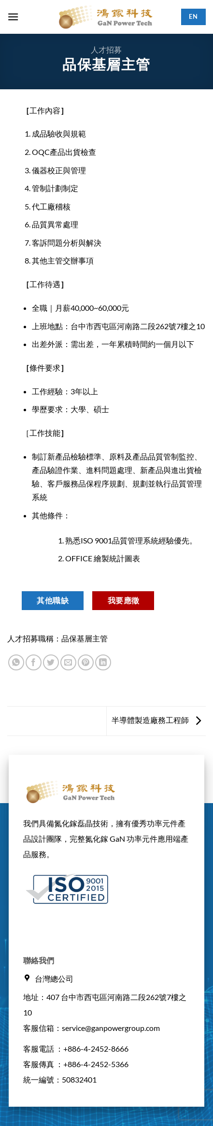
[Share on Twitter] (51, 662)
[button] (13, 16)
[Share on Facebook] (34, 662)
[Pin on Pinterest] (86, 662)
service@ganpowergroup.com (111, 1027)
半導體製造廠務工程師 (156, 719)
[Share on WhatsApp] (16, 662)
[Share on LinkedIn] (103, 662)
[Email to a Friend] (68, 662)
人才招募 (106, 49)
